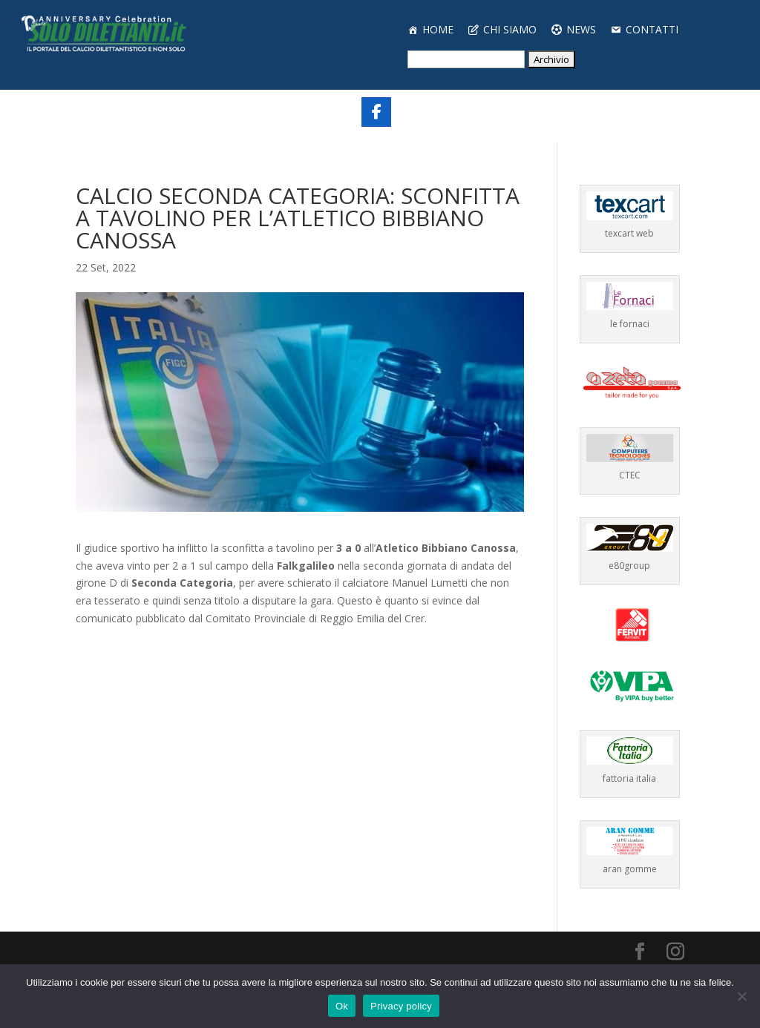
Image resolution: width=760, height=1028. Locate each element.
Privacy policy (401, 1006)
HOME (437, 29)
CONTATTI (652, 29)
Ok (341, 1006)
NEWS (581, 29)
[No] (741, 996)
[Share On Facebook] (376, 112)
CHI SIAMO (510, 29)
